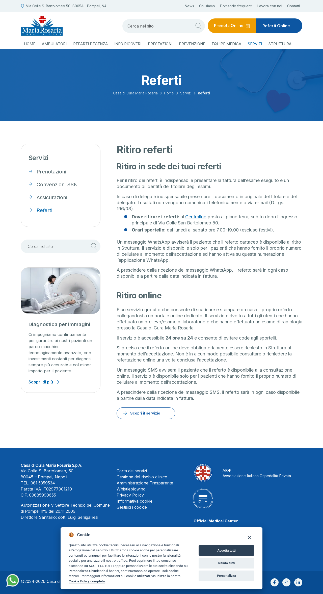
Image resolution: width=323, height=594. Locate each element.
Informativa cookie (134, 501)
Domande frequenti (236, 6)
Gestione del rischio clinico (142, 476)
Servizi (255, 43)
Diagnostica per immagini (59, 324)
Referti (44, 210)
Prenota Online (229, 25)
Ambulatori (54, 43)
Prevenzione (192, 43)
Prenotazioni (51, 172)
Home (29, 43)
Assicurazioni (52, 197)
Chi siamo (207, 6)
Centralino (195, 216)
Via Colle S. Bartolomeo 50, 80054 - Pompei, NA (63, 6)
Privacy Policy (130, 495)
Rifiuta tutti (226, 563)
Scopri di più (41, 381)
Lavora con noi (269, 6)
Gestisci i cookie (132, 507)
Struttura (279, 43)
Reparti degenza (90, 43)
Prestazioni (160, 43)
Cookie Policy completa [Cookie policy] (87, 581)
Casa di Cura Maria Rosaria (135, 93)
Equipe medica (226, 43)
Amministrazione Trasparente (145, 482)
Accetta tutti (226, 550)
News (189, 6)
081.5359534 (43, 482)
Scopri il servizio (145, 413)
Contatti (293, 6)
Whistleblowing (131, 489)
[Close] (249, 537)
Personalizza (78, 571)
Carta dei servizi (132, 470)
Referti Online (276, 25)
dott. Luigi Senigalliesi (78, 517)
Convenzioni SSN (57, 185)
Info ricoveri (127, 43)
